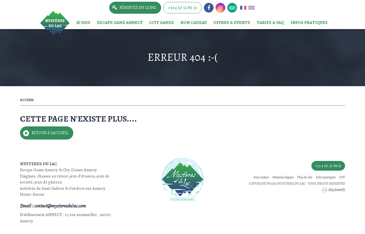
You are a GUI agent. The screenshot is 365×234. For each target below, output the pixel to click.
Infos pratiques (309, 22)
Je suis (83, 22)
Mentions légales (283, 177)
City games (161, 22)
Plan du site (304, 177)
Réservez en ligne (137, 7)
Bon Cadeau (194, 22)
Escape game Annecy (120, 22)
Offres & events (231, 22)
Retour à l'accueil (50, 133)
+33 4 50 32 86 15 (182, 8)
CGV (342, 177)
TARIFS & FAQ (270, 22)
